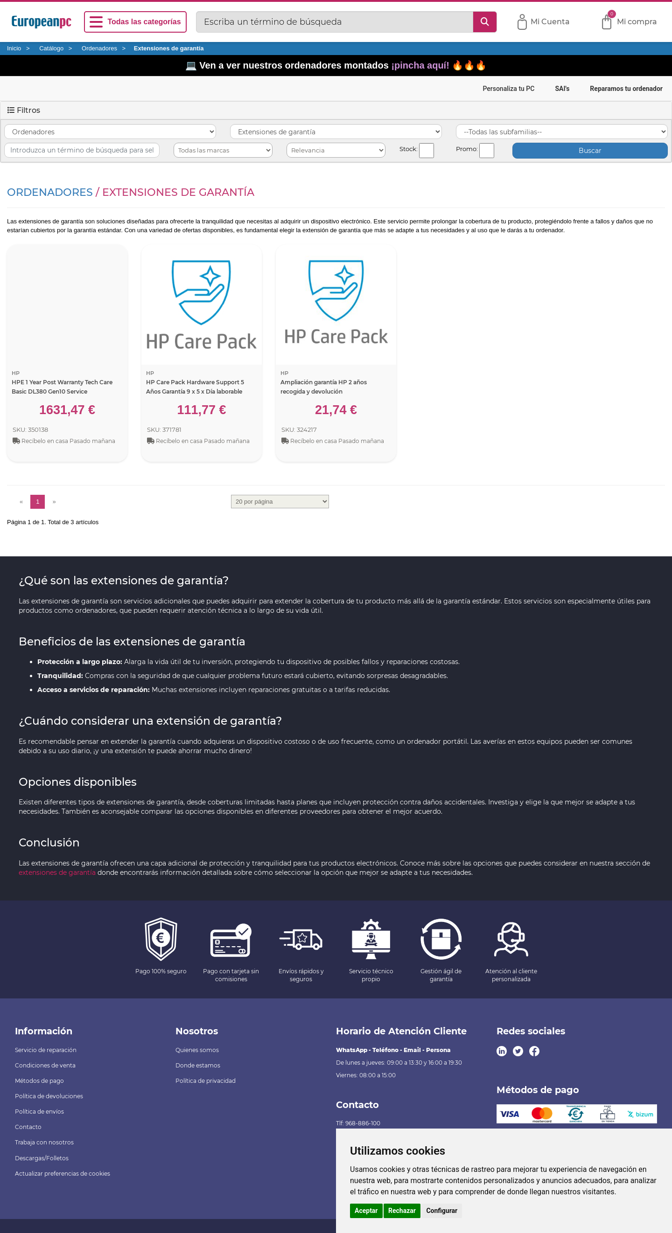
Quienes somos (197, 1049)
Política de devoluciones (49, 1096)
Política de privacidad (205, 1080)
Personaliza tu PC (508, 88)
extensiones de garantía (57, 872)
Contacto (28, 1126)
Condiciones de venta (45, 1065)
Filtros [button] (23, 110)
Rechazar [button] (402, 1210)
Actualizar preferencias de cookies (62, 1173)
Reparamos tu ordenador (626, 88)
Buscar (590, 150)
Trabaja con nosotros (44, 1142)
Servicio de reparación (46, 1049)
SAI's (562, 88)
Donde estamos (197, 1065)
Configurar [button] (441, 1210)
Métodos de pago (39, 1080)
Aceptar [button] (366, 1210)
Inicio (14, 48)
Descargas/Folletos (42, 1158)
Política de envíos (39, 1111)
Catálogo (51, 48)
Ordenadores (99, 48)
